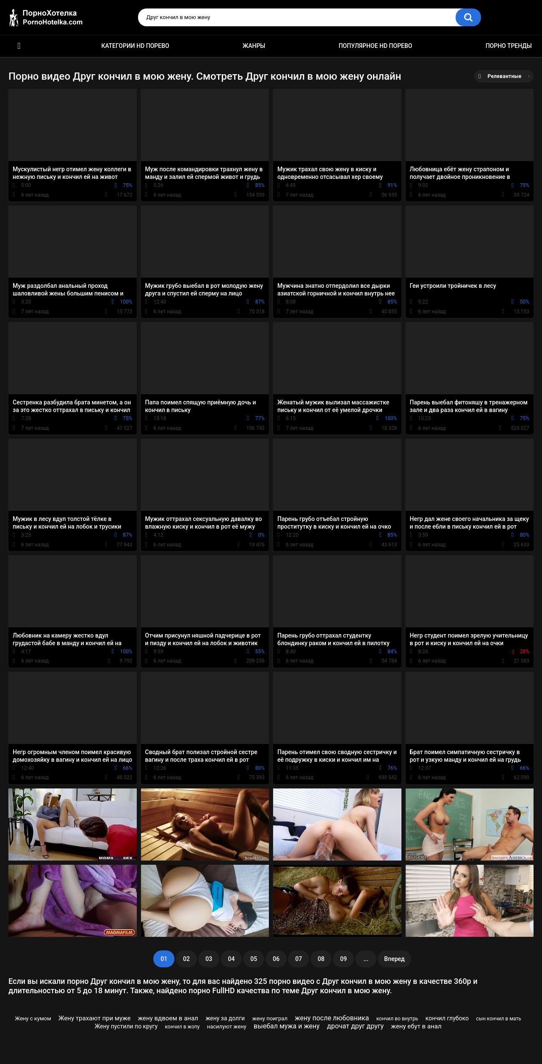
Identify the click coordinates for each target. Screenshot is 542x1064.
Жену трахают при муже (94, 1018)
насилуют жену (226, 1026)
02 (186, 958)
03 (208, 958)
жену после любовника (332, 1018)
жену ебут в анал (416, 1026)
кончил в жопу (182, 1027)
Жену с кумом (33, 1018)
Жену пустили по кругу (126, 1026)
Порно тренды (509, 45)
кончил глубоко (447, 1018)
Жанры (254, 45)
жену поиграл (270, 1018)
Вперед (394, 958)
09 (343, 958)
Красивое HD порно (19, 46)
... (365, 958)
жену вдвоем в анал (168, 1018)
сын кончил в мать (498, 1019)
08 (321, 958)
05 (253, 958)
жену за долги (225, 1018)
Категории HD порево (135, 45)
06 (276, 958)
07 (298, 958)
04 (231, 958)
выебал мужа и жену (287, 1026)
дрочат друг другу (355, 1026)
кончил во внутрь (397, 1019)
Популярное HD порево (375, 45)
